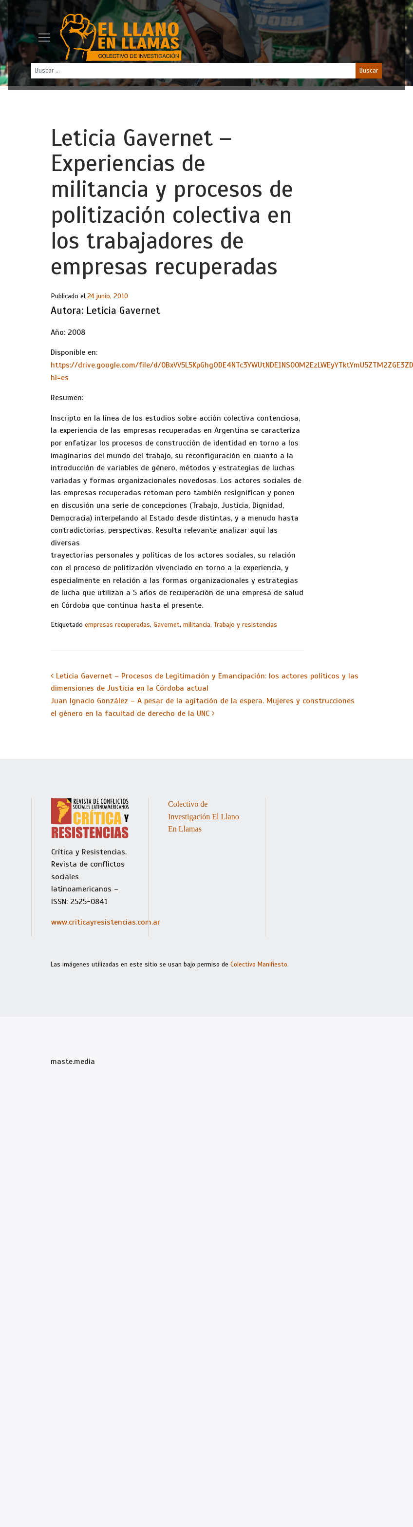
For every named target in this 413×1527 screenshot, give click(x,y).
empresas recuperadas (117, 624)
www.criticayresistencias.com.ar (105, 922)
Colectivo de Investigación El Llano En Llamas (203, 816)
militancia (196, 624)
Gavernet (166, 624)
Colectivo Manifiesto (258, 964)
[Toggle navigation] (44, 37)
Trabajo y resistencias (245, 624)
